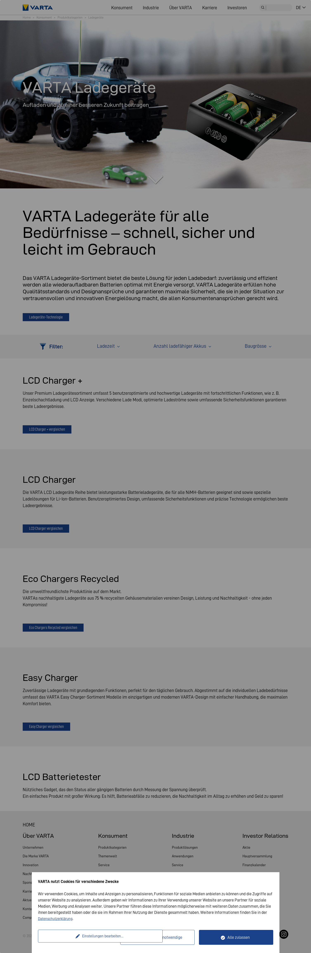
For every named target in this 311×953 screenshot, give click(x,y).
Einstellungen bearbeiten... (79, 937)
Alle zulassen (238, 937)
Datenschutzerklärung (57, 918)
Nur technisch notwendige (160, 937)
